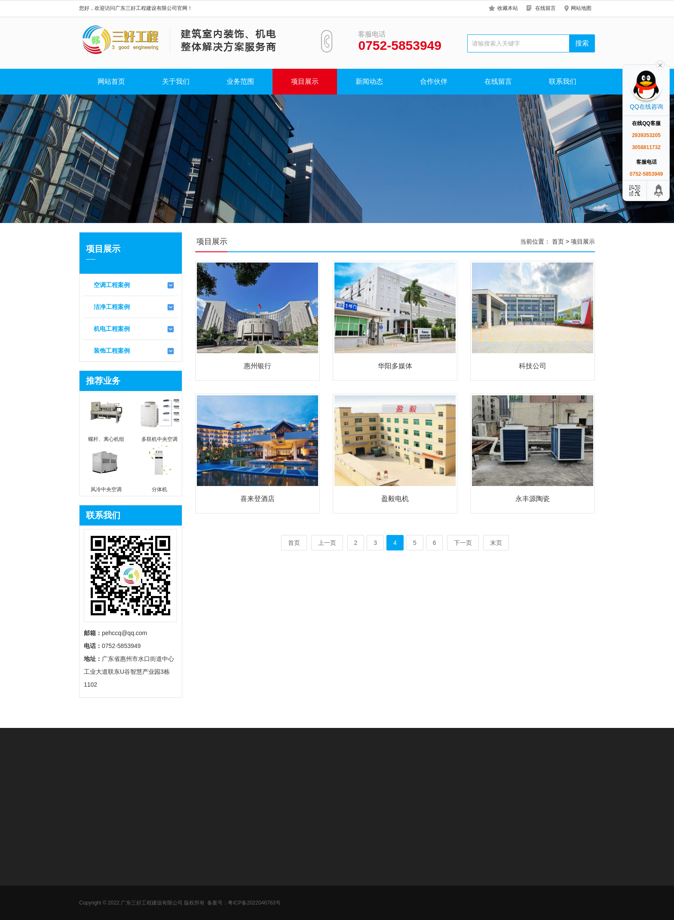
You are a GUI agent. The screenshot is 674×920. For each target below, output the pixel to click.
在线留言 (545, 8)
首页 (558, 241)
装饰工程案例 (134, 351)
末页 (496, 542)
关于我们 (176, 81)
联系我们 (562, 81)
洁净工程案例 (134, 307)
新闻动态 (369, 81)
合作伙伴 (433, 81)
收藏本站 (507, 8)
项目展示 (305, 81)
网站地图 (581, 8)
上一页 (327, 542)
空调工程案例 (134, 285)
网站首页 (111, 81)
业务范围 (240, 81)
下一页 (463, 542)
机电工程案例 (134, 329)
